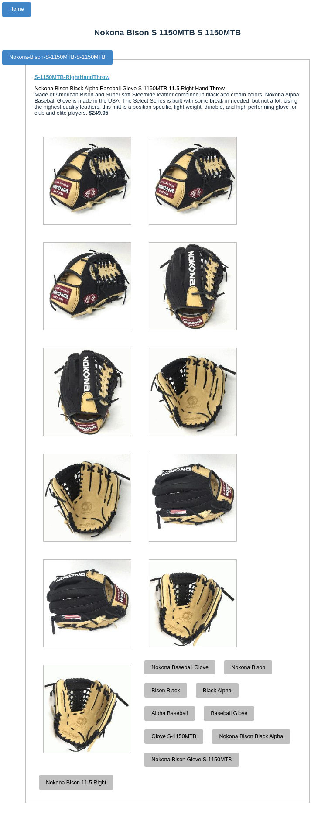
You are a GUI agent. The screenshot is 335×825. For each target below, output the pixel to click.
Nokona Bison (248, 667)
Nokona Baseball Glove (180, 667)
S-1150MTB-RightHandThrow (71, 77)
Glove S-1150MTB (173, 736)
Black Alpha (217, 691)
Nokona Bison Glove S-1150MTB (191, 759)
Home (16, 9)
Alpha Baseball (169, 713)
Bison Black (165, 691)
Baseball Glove (229, 713)
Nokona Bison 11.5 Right (76, 783)
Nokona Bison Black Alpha (251, 736)
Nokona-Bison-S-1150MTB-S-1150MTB (57, 57)
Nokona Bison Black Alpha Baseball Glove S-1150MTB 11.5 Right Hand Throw (129, 89)
